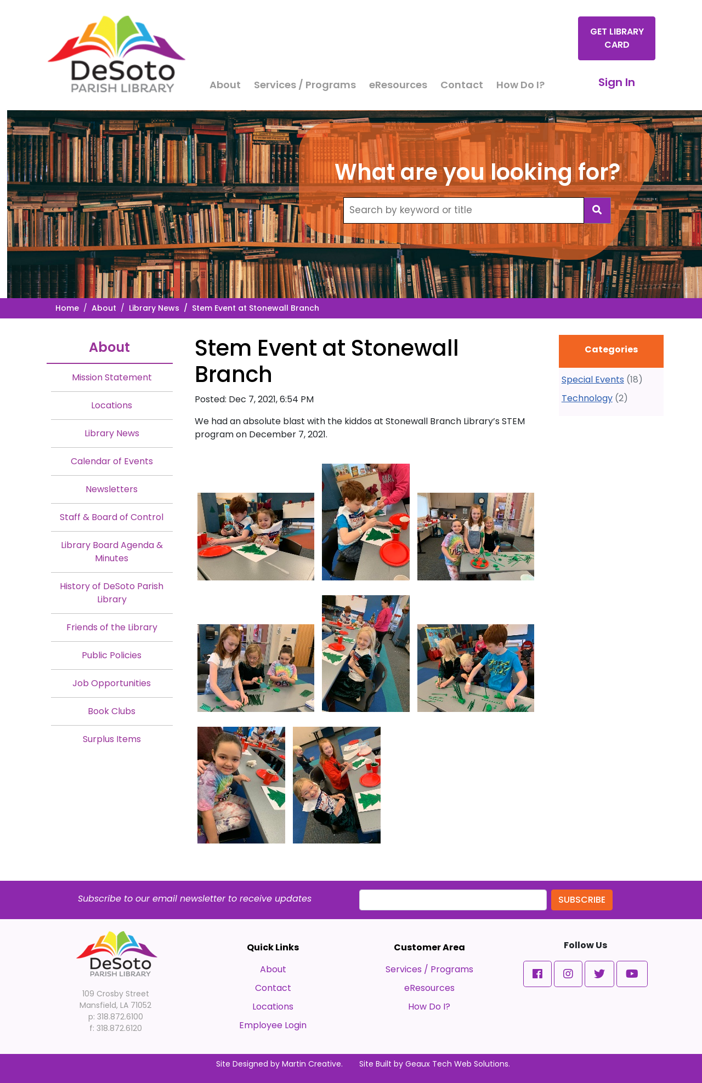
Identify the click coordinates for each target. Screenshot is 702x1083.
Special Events (593, 379)
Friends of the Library (111, 627)
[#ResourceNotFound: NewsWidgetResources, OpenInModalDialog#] (256, 536)
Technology (587, 398)
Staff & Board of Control (111, 517)
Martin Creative (311, 1063)
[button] (537, 974)
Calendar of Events (112, 461)
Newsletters (112, 489)
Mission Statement (112, 377)
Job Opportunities (111, 683)
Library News (154, 308)
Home (67, 308)
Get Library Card (617, 38)
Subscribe (581, 899)
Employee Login (273, 1025)
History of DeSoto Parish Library (111, 593)
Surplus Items (112, 739)
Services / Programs (305, 85)
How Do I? (520, 85)
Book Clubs (111, 711)
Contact (461, 85)
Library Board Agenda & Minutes (112, 552)
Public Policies (111, 655)
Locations (111, 405)
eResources (398, 85)
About (225, 85)
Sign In (616, 82)
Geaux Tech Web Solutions (456, 1063)
